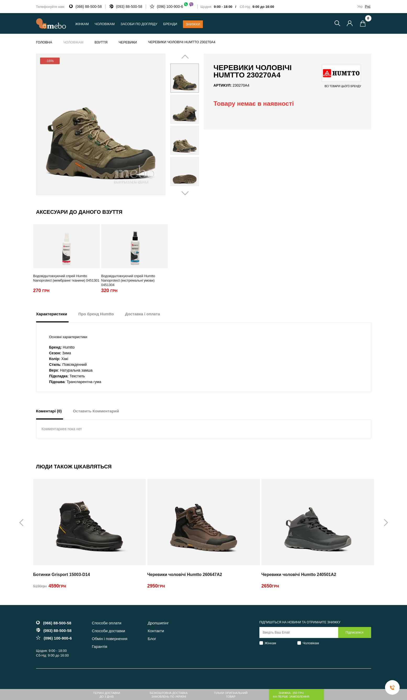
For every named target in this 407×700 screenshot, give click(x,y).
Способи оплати (106, 623)
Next (192, 125)
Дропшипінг (158, 623)
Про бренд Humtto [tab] (96, 314)
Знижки (193, 24)
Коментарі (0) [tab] (49, 411)
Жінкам (270, 643)
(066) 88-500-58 (88, 6)
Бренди (170, 24)
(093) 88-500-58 (129, 6)
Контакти (156, 631)
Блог (152, 639)
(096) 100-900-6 (175, 6)
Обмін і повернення (109, 639)
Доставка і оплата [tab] (142, 314)
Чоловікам (311, 643)
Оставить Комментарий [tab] (96, 411)
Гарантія (99, 646)
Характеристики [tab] (51, 314)
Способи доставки (108, 631)
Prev (177, 125)
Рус (368, 6)
